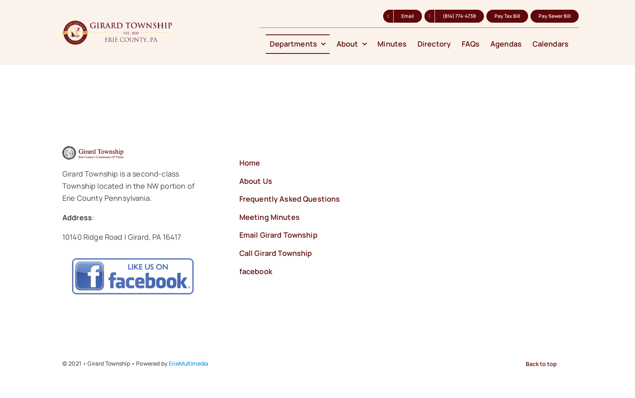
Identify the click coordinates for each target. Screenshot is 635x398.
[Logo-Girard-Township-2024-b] (118, 24)
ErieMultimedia (188, 363)
